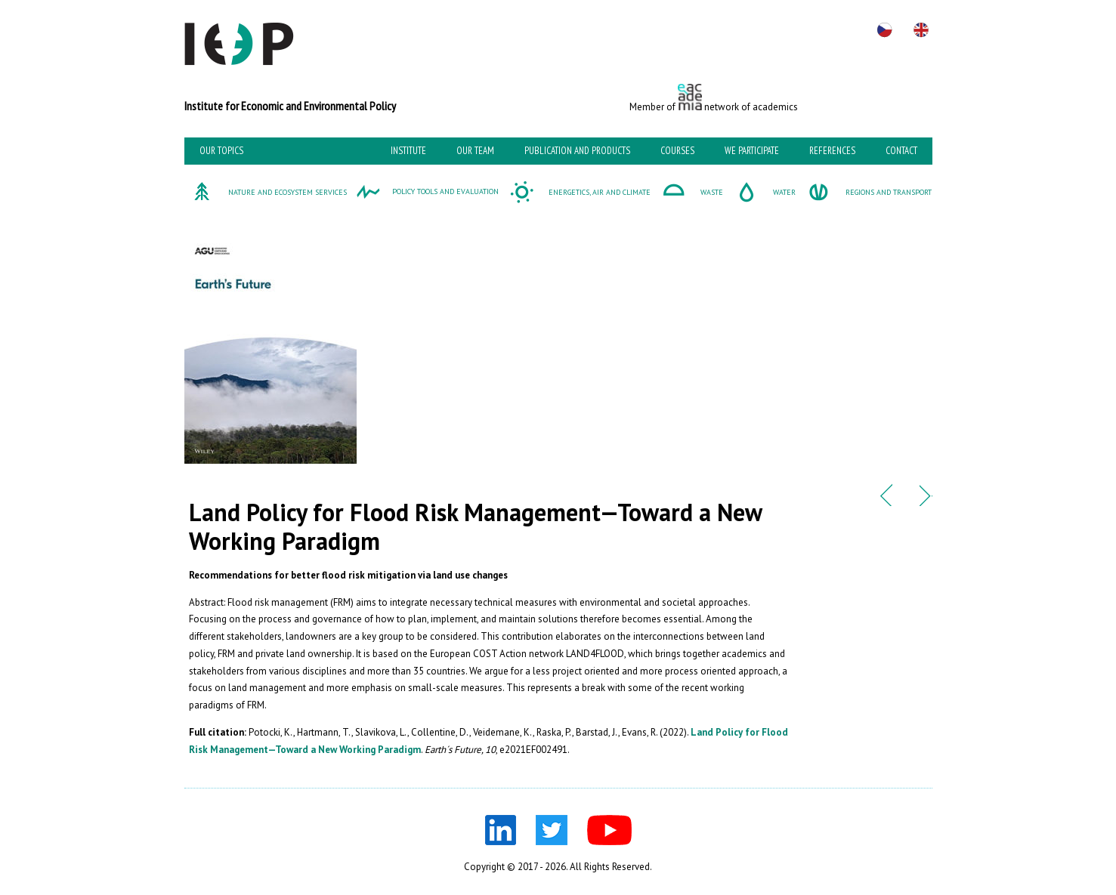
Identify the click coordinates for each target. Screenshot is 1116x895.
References (832, 150)
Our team (475, 150)
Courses (677, 150)
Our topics (221, 150)
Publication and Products (577, 150)
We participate (752, 150)
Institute (408, 150)
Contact (901, 150)
